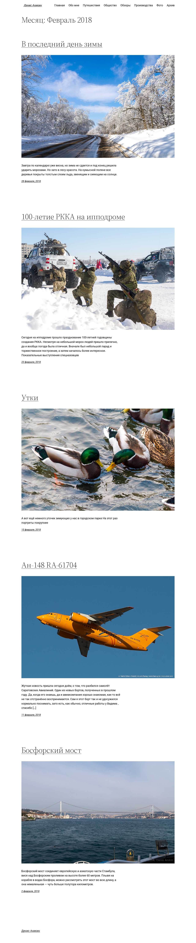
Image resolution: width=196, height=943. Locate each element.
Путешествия (91, 5)
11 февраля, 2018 (31, 714)
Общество (110, 5)
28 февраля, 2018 (31, 181)
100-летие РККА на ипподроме (73, 216)
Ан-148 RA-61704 (49, 565)
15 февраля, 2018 (31, 529)
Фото (159, 5)
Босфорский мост (51, 750)
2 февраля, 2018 (30, 891)
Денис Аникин (33, 5)
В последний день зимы (61, 43)
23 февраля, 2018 (31, 362)
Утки (29, 397)
